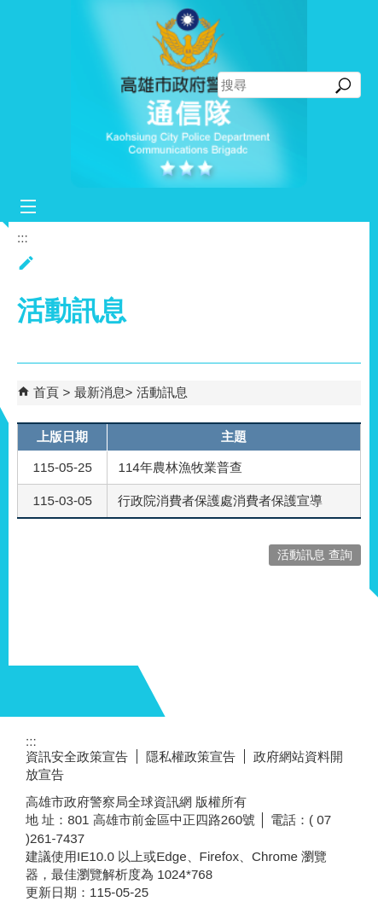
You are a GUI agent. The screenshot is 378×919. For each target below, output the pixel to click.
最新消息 (99, 392)
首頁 (46, 392)
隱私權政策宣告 (191, 756)
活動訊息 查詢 (314, 555)
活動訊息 (162, 392)
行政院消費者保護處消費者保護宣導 (220, 500)
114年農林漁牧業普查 (179, 467)
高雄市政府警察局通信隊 (189, 94)
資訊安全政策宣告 (77, 756)
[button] (343, 85)
